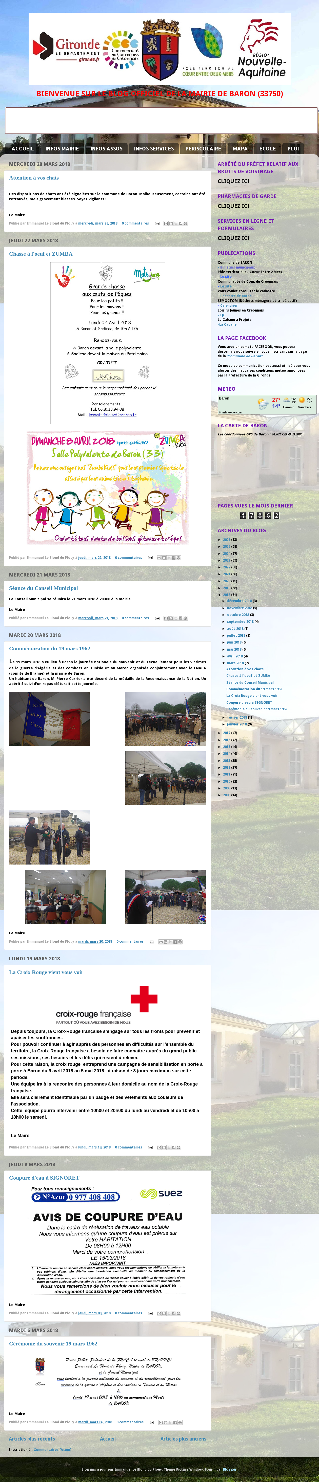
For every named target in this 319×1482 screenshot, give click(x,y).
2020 (227, 581)
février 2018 (237, 717)
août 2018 (235, 629)
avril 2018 (235, 656)
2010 (227, 781)
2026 (227, 540)
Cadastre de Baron (236, 296)
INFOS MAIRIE (62, 148)
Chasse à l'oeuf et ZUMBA (41, 254)
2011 (227, 774)
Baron (224, 398)
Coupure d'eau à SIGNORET (44, 1178)
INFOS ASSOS (106, 148)
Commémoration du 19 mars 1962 (49, 648)
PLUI (293, 148)
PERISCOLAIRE (203, 148)
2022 (227, 567)
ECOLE (267, 148)
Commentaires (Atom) (52, 1450)
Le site (226, 286)
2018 (227, 595)
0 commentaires (135, 223)
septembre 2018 (240, 622)
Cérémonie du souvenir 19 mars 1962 (53, 1343)
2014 (227, 753)
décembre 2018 (240, 601)
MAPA (240, 148)
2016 (227, 740)
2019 (227, 588)
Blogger (229, 1469)
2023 (227, 560)
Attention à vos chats (34, 177)
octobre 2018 (238, 615)
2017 (227, 733)
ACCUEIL (22, 148)
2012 (227, 767)
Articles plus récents (32, 1439)
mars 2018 (236, 663)
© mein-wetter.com (230, 412)
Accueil (108, 1439)
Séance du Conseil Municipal (43, 588)
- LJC (221, 315)
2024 (227, 553)
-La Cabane (227, 324)
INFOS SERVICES (154, 148)
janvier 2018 (237, 724)
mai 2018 (234, 649)
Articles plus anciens (183, 1439)
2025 (227, 546)
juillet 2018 (236, 635)
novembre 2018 (240, 608)
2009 (227, 788)
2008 (227, 795)
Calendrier (229, 305)
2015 (227, 747)
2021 (227, 574)
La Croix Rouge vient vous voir (46, 972)
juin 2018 (234, 642)
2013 (227, 761)
